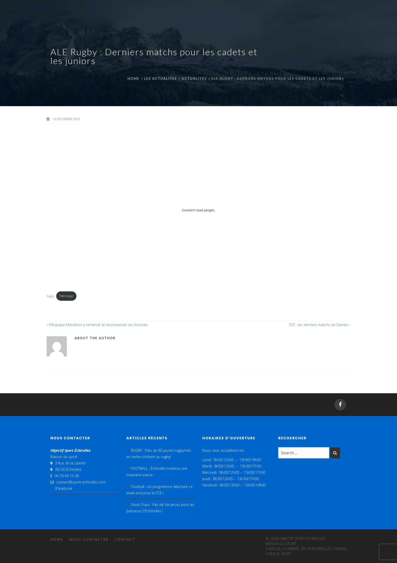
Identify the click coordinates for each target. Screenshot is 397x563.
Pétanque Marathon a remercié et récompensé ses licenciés (98, 324)
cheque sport (278, 553)
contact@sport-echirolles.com (81, 482)
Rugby (50, 296)
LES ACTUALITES (160, 79)
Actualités (194, 79)
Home (134, 79)
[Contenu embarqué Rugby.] (198, 210)
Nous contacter (89, 539)
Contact (125, 539)
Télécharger (66, 296)
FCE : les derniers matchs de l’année (318, 324)
